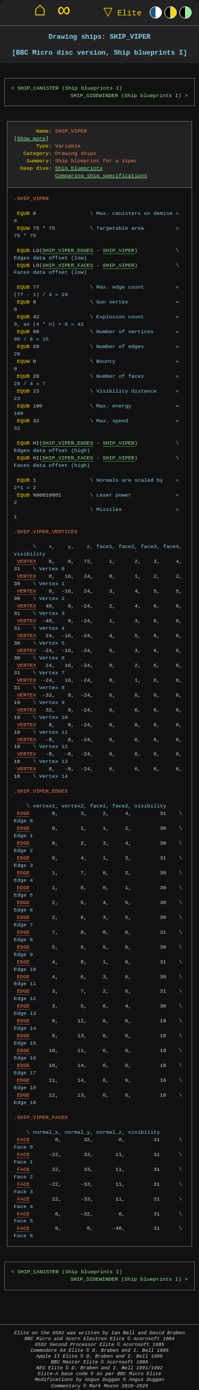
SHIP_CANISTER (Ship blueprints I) (70, 88)
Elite (120, 12)
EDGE (23, 806)
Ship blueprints (79, 168)
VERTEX (26, 554)
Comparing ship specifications (101, 175)
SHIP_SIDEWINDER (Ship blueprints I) (126, 95)
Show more (31, 138)
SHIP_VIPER (119, 250)
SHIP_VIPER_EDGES (67, 250)
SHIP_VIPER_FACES (67, 265)
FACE (23, 1132)
